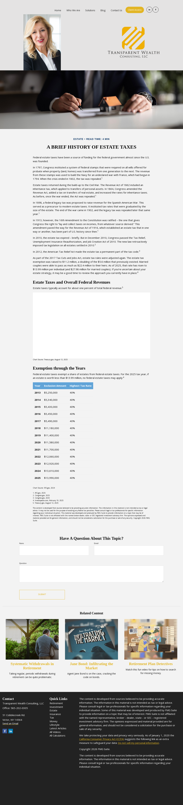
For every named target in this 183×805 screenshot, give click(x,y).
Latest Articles (58, 728)
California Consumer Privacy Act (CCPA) (101, 739)
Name (21, 543)
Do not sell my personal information (138, 743)
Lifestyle (54, 724)
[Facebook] (156, 10)
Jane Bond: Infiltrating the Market (91, 666)
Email (96, 543)
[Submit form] (42, 594)
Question (22, 563)
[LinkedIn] (149, 10)
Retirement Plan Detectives (151, 664)
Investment (56, 707)
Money (53, 721)
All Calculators (57, 735)
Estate (53, 710)
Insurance (55, 714)
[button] (74, 10)
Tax (52, 717)
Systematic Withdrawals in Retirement (32, 666)
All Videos (55, 732)
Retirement (56, 703)
